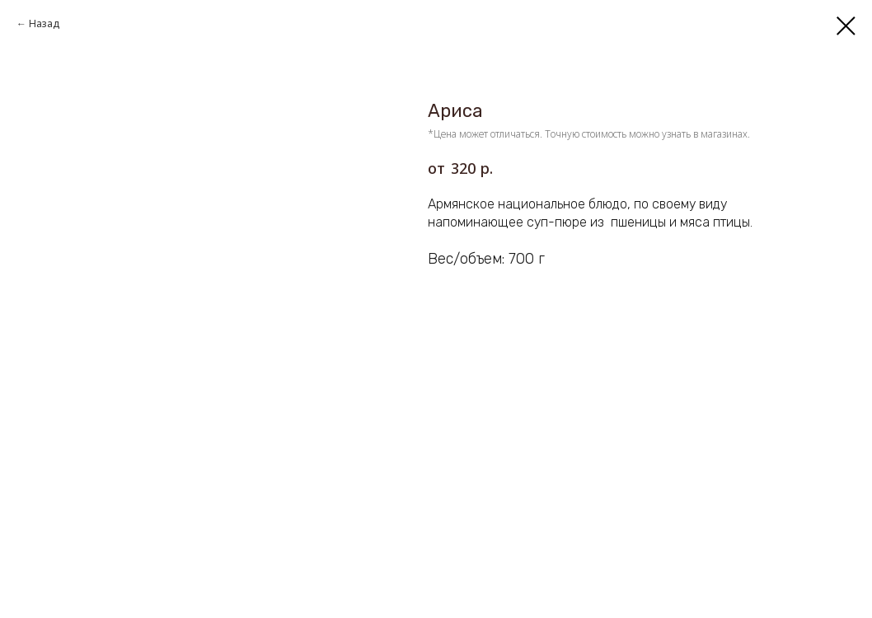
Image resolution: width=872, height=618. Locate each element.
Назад (44, 23)
